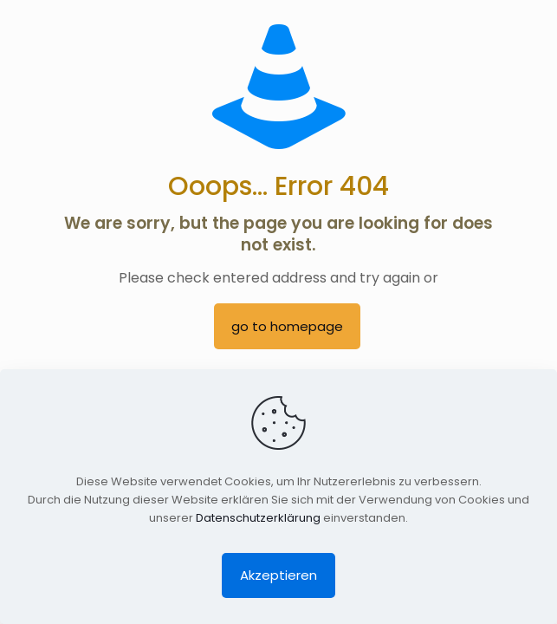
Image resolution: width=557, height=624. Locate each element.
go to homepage (287, 326)
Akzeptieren (278, 575)
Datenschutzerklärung (258, 518)
